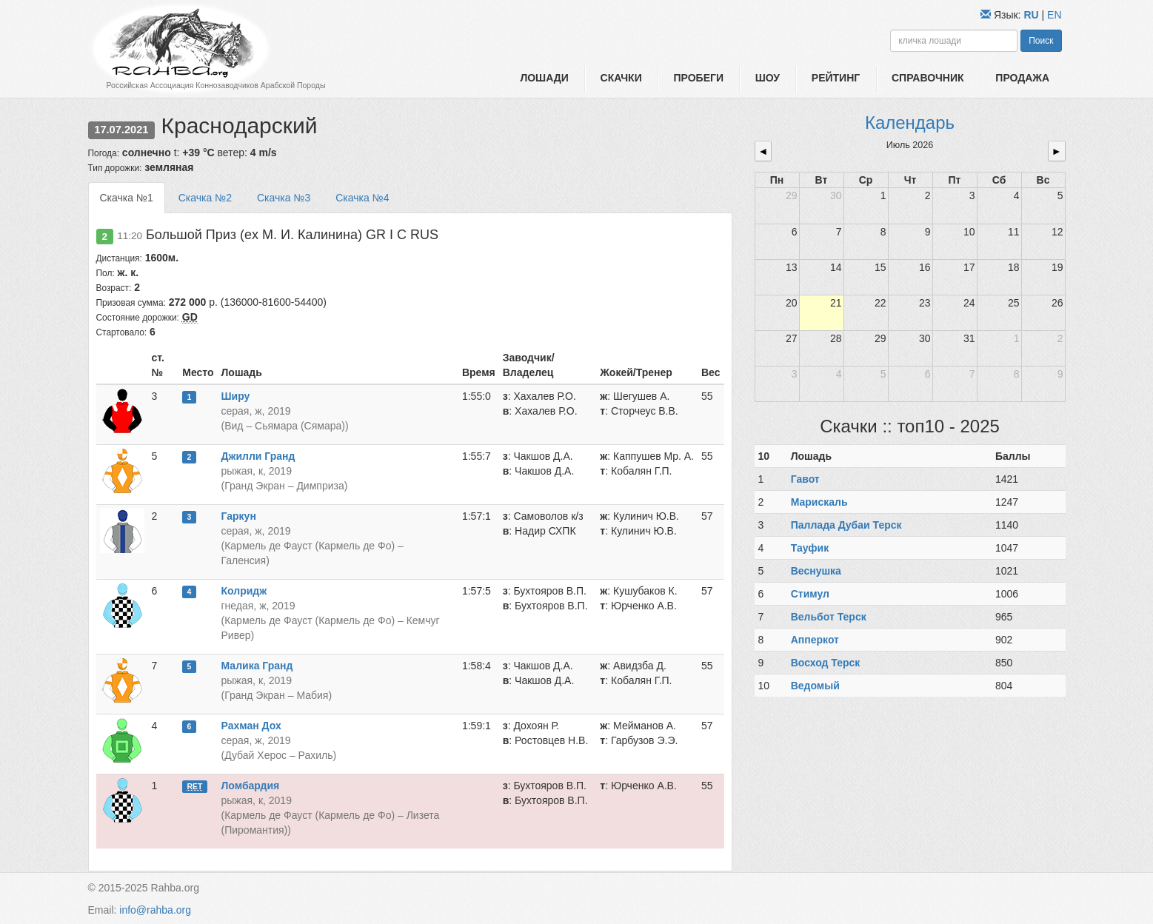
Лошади (544, 78)
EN (1054, 15)
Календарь (910, 123)
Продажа (1022, 78)
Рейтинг (836, 78)
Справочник (928, 78)
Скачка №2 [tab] (205, 198)
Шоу (767, 78)
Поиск (1041, 41)
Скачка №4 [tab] (362, 198)
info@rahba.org (155, 910)
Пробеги (698, 78)
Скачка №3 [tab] (283, 198)
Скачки (621, 78)
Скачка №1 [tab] (126, 198)
